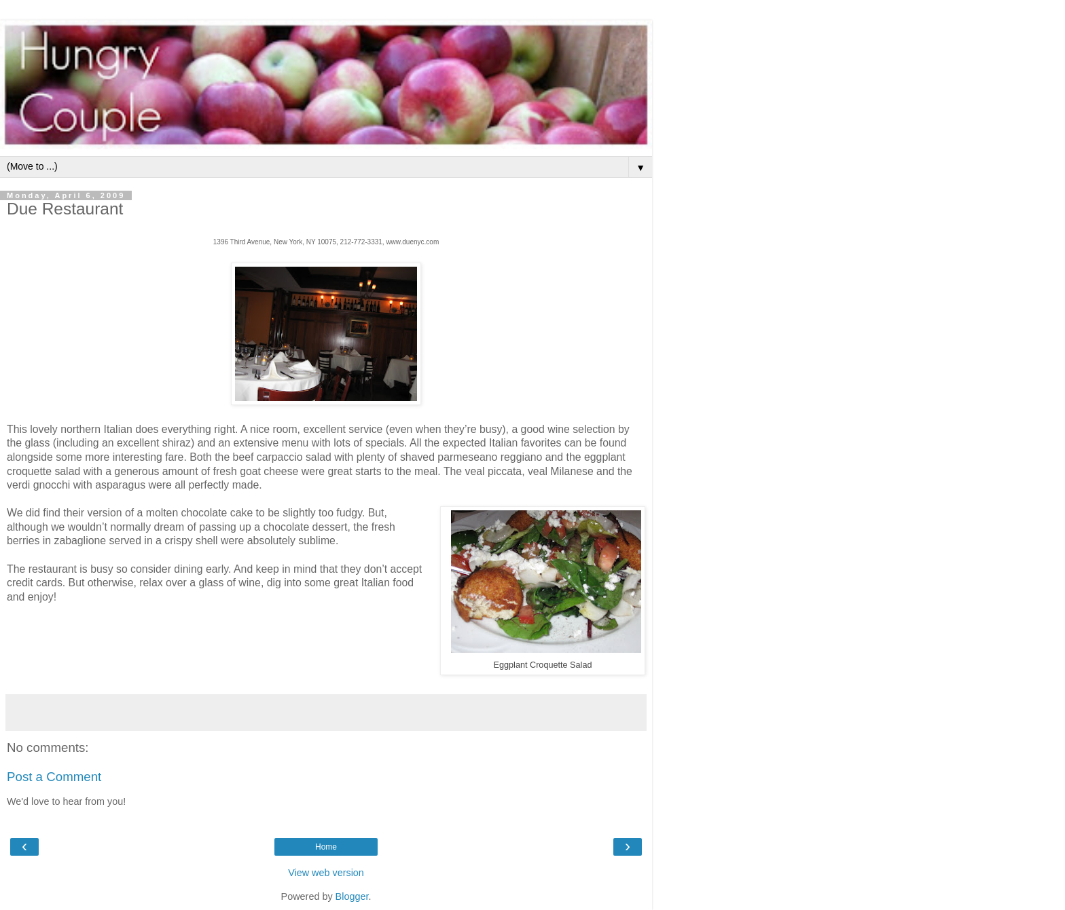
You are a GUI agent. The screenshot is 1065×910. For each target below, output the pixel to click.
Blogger (352, 896)
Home (326, 847)
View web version (326, 872)
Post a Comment (54, 777)
